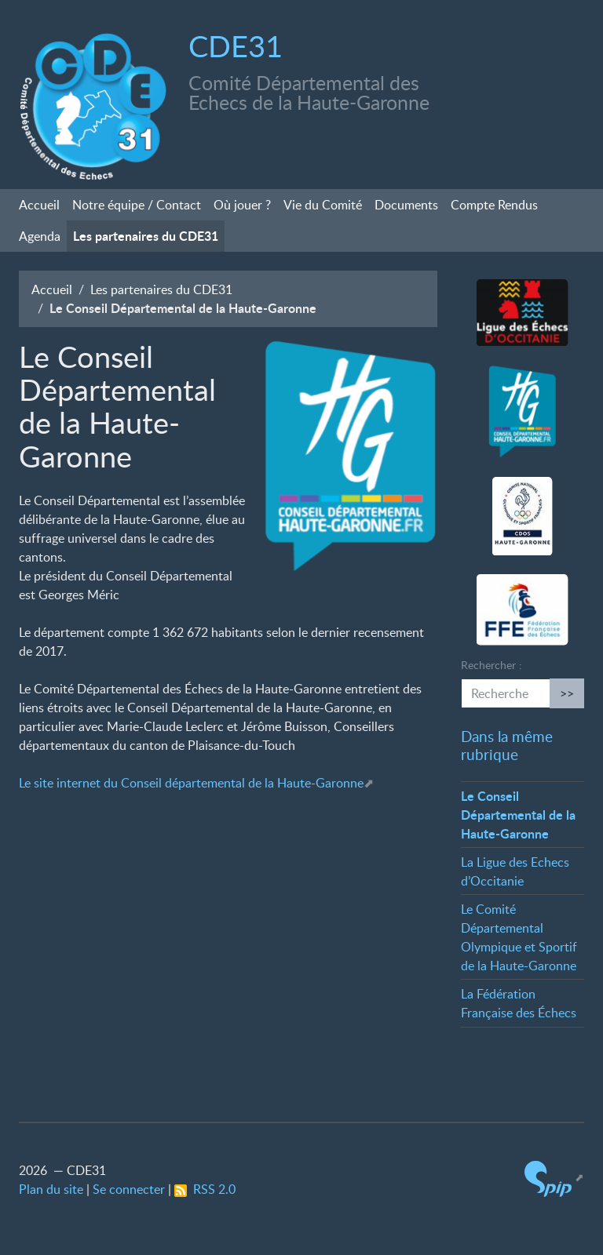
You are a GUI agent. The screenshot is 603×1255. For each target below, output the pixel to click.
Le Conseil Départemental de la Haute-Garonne (518, 814)
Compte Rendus (494, 204)
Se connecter (129, 1189)
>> (567, 693)
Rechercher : (491, 664)
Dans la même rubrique (507, 745)
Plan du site (51, 1189)
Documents (406, 204)
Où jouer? (242, 204)
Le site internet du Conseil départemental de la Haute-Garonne (191, 782)
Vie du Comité (322, 204)
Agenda (39, 236)
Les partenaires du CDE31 (145, 236)
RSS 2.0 (205, 1189)
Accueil (39, 204)
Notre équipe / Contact (136, 204)
